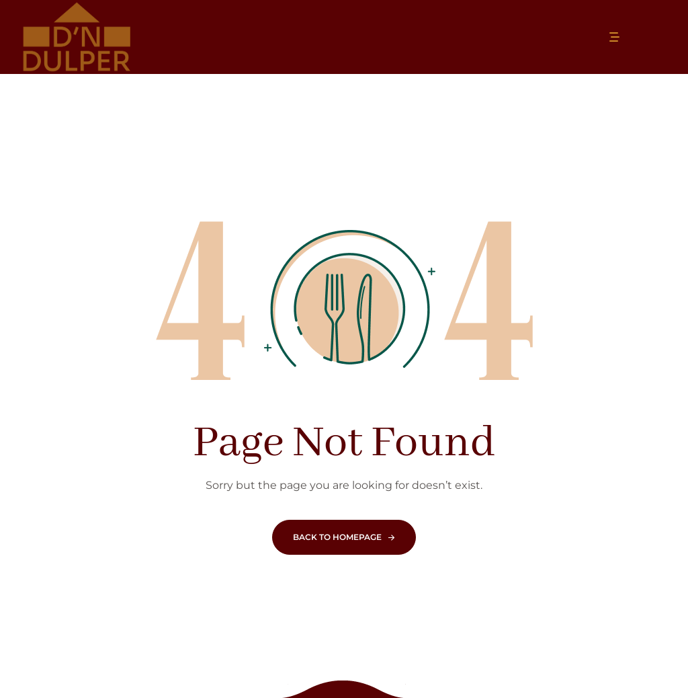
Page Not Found (344, 443)
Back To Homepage (337, 537)
